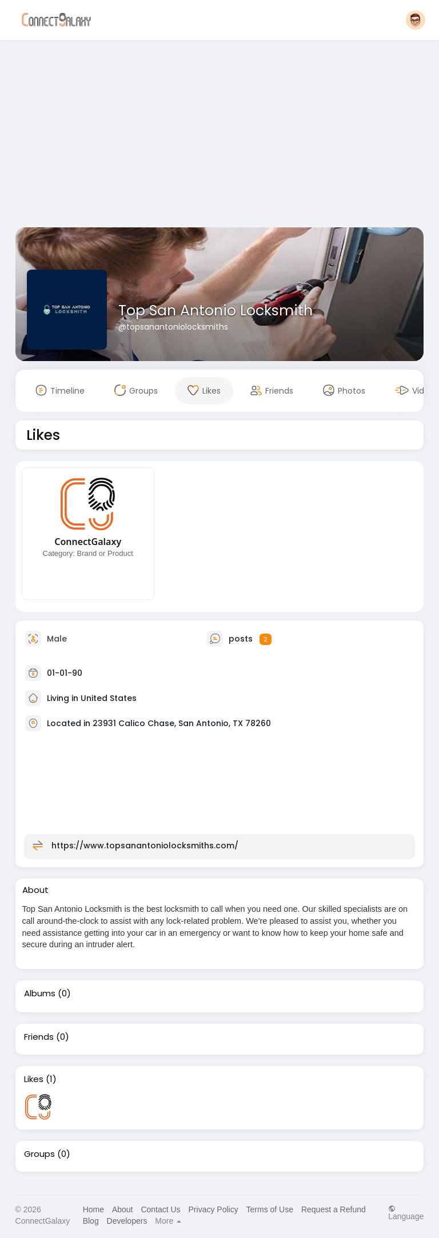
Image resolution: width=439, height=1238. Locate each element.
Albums (39, 993)
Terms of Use (269, 1209)
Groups (39, 1154)
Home (93, 1209)
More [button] (168, 1221)
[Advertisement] (219, 136)
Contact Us (160, 1209)
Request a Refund (333, 1209)
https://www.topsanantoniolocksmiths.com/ (144, 845)
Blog (91, 1220)
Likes (33, 1079)
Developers (127, 1220)
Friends (39, 1036)
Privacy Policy (213, 1209)
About (122, 1209)
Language (406, 1212)
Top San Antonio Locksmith (215, 310)
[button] (415, 20)
